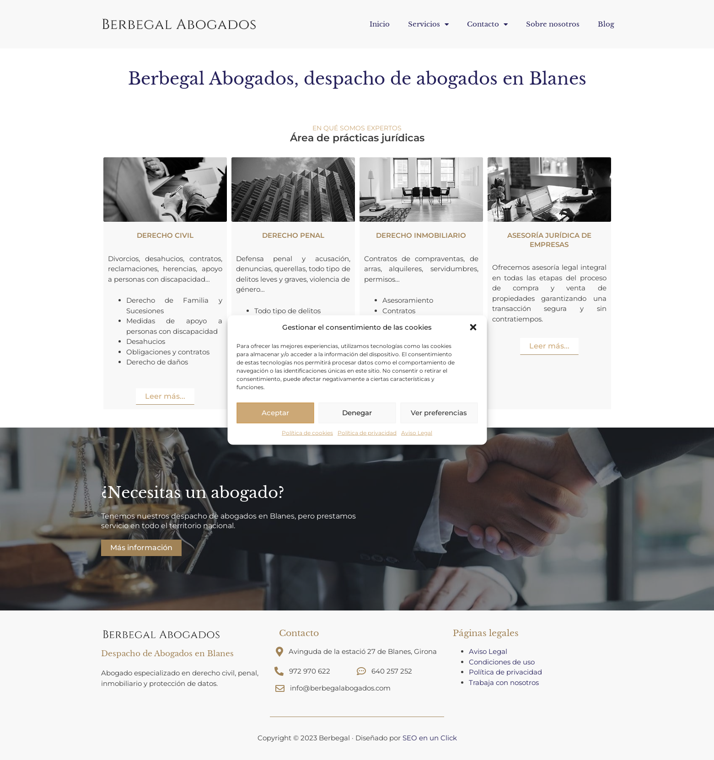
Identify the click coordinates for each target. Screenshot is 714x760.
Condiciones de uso (502, 662)
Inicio (380, 24)
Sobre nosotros (553, 24)
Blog (606, 24)
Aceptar (275, 412)
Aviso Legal (416, 432)
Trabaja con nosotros (505, 682)
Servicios (428, 24)
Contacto (487, 24)
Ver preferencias (439, 412)
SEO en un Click (430, 738)
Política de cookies (307, 432)
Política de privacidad (367, 432)
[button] (473, 327)
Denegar (357, 412)
